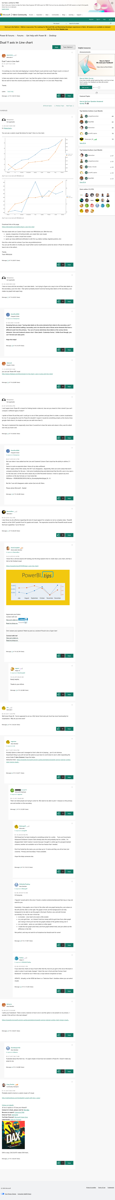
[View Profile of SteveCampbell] (15, 548)
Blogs (63, 15)
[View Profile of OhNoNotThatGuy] (24, 884)
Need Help (10, 91)
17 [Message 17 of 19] (8, 297)
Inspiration (39, 15)
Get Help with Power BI (36, 35)
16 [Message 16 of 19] (8, 382)
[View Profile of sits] (8, 707)
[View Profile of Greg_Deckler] (10, 1084)
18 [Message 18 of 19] (12, 345)
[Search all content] (90, 23)
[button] (56, 47)
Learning (71, 15)
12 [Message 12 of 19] (12, 651)
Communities (55, 15)
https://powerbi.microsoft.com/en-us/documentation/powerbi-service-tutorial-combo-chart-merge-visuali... (35, 1020)
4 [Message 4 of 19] (11, 1067)
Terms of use (101, 1187)
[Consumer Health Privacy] (24, 1194)
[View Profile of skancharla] (10, 55)
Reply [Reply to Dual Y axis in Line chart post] (69, 96)
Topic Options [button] (67, 47)
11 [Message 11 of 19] (8, 531)
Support (79, 15)
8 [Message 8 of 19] (20, 867)
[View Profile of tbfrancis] (9, 1004)
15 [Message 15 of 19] (12, 494)
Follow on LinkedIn (8, 1105)
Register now (64, 29)
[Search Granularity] (60, 23)
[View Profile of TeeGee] (21, 958)
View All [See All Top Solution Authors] (83, 143)
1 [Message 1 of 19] (7, 96)
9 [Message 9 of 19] (20, 941)
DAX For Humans (16, 1120)
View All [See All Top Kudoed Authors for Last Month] (83, 182)
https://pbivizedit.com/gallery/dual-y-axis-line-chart (18, 227)
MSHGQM (15, 1115)
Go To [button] (110, 19)
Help (104, 19)
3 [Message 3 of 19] (7, 1031)
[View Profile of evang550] (24, 790)
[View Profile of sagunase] (13, 741)
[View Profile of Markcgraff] (22, 826)
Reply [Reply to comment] (69, 264)
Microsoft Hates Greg (21, 1117)
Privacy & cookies (91, 1187)
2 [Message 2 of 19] (7, 1158)
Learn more (5, 9)
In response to (12, 318)
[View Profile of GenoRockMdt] (15, 314)
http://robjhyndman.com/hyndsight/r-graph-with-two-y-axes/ (21, 1098)
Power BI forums (7, 35)
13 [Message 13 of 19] (16, 690)
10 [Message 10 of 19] (20, 987)
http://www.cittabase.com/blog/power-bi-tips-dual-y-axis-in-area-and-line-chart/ (27, 374)
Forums (31, 15)
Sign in (98, 19)
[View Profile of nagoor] (17, 668)
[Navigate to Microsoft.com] (5, 15)
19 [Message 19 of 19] (8, 260)
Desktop (52, 35)
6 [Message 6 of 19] (11, 773)
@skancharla (8, 128)
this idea (26, 1110)
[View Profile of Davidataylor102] (15, 1048)
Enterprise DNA (19, 1112)
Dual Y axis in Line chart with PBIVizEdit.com (13, 176)
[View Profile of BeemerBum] (10, 511)
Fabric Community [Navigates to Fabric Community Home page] (20, 15)
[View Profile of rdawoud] (9, 363)
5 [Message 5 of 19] (7, 724)
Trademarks (111, 1187)
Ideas (47, 15)
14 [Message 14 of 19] (8, 433)
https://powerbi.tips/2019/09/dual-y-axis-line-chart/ (22, 566)
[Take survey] (86, 87)
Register (91, 19)
